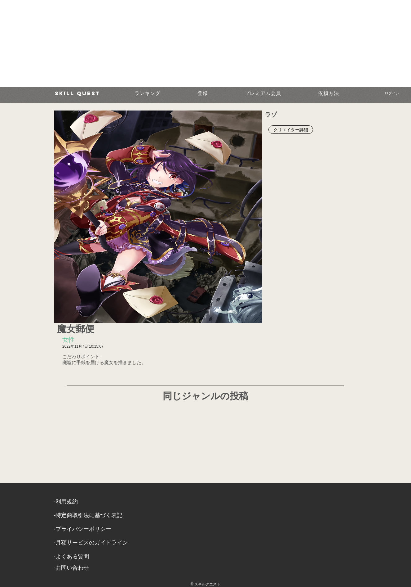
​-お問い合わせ (71, 568)
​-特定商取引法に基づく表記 (88, 515)
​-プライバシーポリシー (82, 529)
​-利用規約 (66, 502)
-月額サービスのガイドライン (91, 543)
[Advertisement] (186, 43)
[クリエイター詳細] (290, 129)
